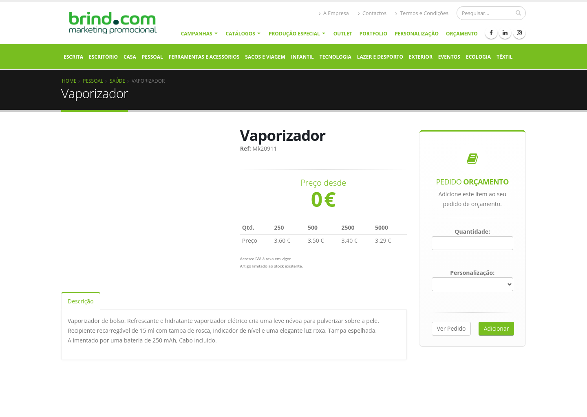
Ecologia (478, 56)
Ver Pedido (451, 328)
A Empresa (334, 13)
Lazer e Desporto (380, 56)
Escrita (73, 56)
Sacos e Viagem (265, 56)
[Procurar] (491, 13)
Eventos (449, 56)
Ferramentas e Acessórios (204, 56)
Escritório (103, 56)
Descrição (81, 301)
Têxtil (504, 56)
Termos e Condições (421, 13)
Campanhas (196, 33)
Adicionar (496, 328)
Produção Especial (294, 33)
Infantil (302, 56)
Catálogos (240, 33)
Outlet (342, 33)
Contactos (372, 13)
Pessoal (152, 56)
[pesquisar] (518, 12)
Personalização (417, 33)
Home (69, 80)
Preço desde (323, 183)
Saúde (117, 80)
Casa (130, 56)
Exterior (421, 56)
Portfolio (373, 33)
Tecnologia (335, 56)
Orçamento (462, 33)
